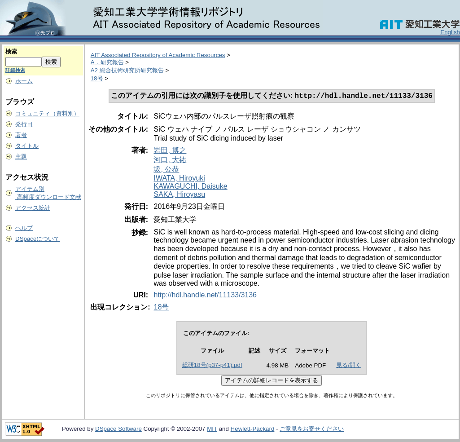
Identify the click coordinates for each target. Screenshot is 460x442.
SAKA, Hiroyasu (179, 195)
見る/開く (348, 365)
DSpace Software (118, 429)
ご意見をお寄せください (312, 429)
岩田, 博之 (169, 151)
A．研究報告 (107, 62)
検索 (11, 51)
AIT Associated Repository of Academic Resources (158, 55)
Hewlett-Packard (253, 429)
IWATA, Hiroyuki (179, 179)
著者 (21, 135)
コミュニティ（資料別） (47, 113)
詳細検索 (15, 70)
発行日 (24, 124)
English (450, 32)
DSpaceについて (37, 238)
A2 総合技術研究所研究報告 (127, 70)
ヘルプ (24, 228)
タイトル (27, 145)
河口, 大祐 (169, 160)
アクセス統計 (32, 207)
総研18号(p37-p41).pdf (212, 365)
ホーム (24, 81)
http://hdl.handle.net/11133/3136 (205, 296)
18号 (97, 78)
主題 (21, 156)
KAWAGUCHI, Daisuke (190, 187)
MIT (212, 429)
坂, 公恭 (166, 170)
